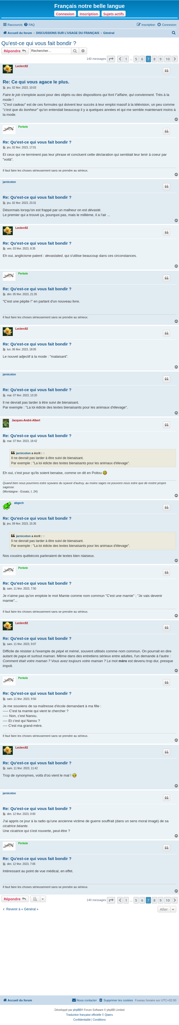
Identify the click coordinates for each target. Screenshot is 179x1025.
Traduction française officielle (83, 1014)
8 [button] (154, 59)
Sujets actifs (113, 13)
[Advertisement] (89, 955)
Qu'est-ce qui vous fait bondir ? (38, 43)
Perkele (23, 126)
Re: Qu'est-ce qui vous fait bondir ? (37, 142)
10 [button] (168, 59)
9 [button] (161, 59)
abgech (19, 502)
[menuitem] (29, 24)
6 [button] (142, 59)
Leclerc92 (22, 66)
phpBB (77, 1009)
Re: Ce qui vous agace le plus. (36, 82)
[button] (111, 59)
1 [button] (126, 59)
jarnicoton (9, 181)
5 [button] (136, 59)
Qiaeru (109, 1014)
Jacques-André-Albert (26, 420)
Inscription (89, 13)
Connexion (65, 13)
